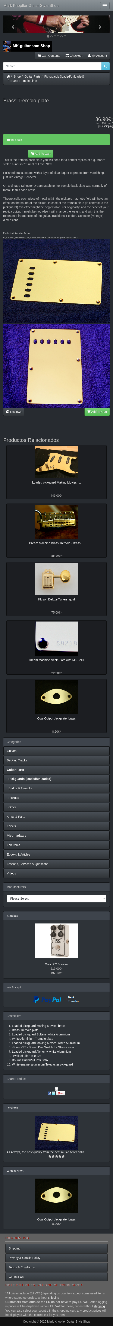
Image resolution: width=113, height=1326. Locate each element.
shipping (108, 126)
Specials (12, 915)
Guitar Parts (33, 76)
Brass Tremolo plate (23, 81)
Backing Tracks (17, 760)
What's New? (15, 1171)
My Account (97, 55)
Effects (11, 826)
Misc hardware (16, 835)
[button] (11, 24)
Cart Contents (49, 55)
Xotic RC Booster (56, 964)
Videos (11, 873)
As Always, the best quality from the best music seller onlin (45, 1152)
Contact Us (16, 1277)
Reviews (14, 411)
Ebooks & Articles (18, 854)
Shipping (15, 1248)
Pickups (13, 797)
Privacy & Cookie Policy (24, 1258)
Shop (17, 76)
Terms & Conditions (22, 1267)
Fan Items (13, 845)
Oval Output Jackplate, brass (56, 1219)
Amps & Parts (16, 816)
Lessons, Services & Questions (27, 864)
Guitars (11, 751)
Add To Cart (41, 153)
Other (11, 807)
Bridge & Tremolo (19, 788)
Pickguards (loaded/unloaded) (64, 76)
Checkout (74, 55)
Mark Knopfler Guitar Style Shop (31, 5)
